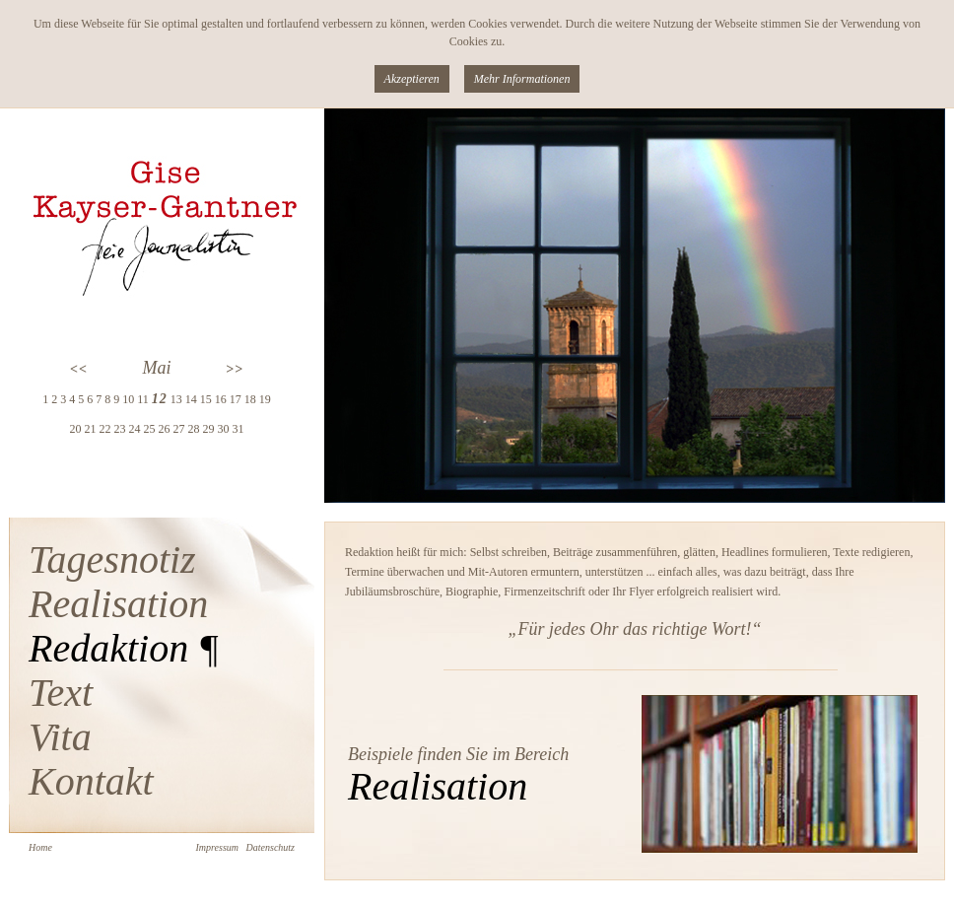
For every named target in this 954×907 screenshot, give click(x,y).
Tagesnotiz (112, 559)
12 (160, 398)
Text (61, 692)
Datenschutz (270, 847)
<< (79, 369)
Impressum (217, 847)
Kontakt (91, 781)
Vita (60, 737)
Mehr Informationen (522, 79)
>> (234, 369)
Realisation (118, 604)
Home (40, 847)
